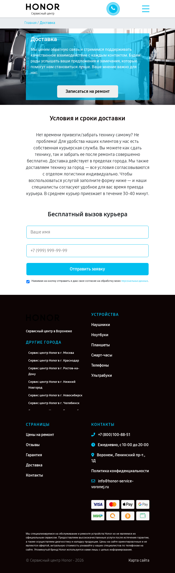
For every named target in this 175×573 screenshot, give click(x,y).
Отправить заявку (87, 269)
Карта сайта (139, 560)
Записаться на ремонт (88, 91)
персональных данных (134, 281)
